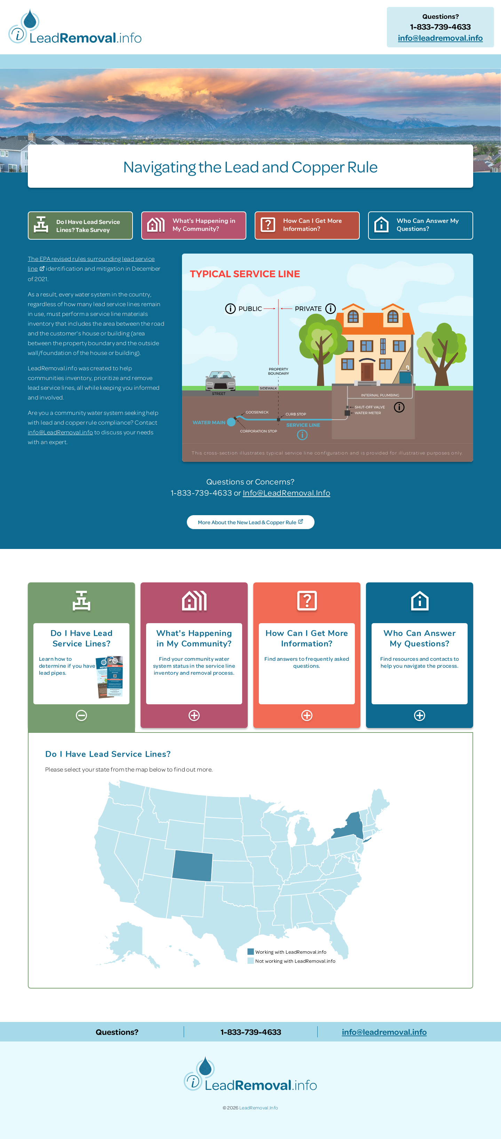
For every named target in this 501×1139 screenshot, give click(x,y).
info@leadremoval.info (440, 37)
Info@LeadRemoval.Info (287, 492)
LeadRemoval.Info (258, 1107)
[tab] (81, 654)
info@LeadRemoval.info (60, 432)
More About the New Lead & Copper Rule (250, 522)
